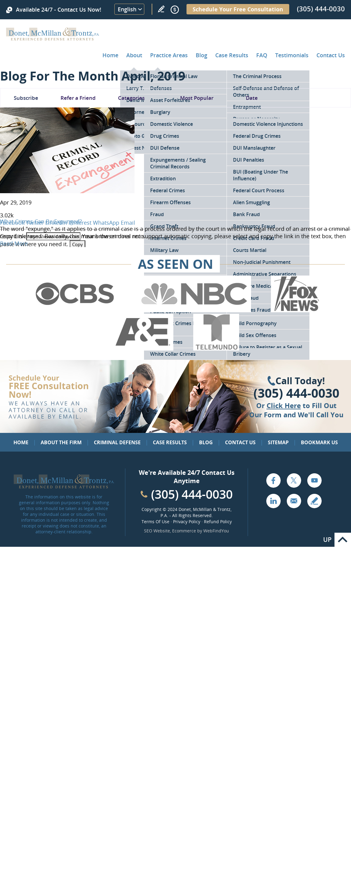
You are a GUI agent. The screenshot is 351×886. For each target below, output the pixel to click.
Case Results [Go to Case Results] (231, 55)
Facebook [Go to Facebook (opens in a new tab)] (273, 480)
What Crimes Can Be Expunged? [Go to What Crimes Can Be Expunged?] (41, 221)
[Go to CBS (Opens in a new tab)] (74, 310)
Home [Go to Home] (110, 55)
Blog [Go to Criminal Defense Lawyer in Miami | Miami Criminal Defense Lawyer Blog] (201, 55)
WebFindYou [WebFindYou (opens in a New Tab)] (216, 531)
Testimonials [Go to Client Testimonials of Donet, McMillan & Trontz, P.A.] (292, 55)
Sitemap (278, 442)
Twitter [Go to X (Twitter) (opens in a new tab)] (293, 480)
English (127, 9)
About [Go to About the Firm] (134, 55)
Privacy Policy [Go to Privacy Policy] (186, 521)
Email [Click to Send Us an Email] (293, 501)
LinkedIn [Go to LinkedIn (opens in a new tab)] (273, 501)
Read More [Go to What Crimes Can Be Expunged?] (14, 243)
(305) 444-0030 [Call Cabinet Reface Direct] (192, 494)
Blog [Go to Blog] (206, 442)
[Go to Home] (52, 38)
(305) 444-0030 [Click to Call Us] (296, 393)
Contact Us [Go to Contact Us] (240, 442)
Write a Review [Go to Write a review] (161, 9)
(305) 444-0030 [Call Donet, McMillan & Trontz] (321, 8)
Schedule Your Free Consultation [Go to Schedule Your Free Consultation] (238, 9)
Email (128, 222)
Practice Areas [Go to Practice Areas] (169, 55)
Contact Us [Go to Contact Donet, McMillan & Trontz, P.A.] (330, 55)
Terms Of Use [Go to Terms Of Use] (155, 521)
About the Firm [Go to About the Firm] (61, 442)
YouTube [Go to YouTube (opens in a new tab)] (314, 480)
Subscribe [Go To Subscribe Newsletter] (26, 97)
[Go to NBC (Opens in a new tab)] (194, 310)
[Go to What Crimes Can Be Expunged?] (67, 191)
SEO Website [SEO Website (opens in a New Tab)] (157, 531)
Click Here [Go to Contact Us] (284, 405)
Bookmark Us (319, 442)
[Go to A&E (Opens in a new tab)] (142, 348)
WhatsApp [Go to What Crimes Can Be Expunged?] (106, 222)
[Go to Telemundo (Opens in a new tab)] (216, 348)
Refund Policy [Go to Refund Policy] (218, 521)
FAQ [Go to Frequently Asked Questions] (261, 55)
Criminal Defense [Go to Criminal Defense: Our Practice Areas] (117, 442)
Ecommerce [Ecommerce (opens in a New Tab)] (184, 531)
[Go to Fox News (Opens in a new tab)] (295, 310)
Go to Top (342, 540)
